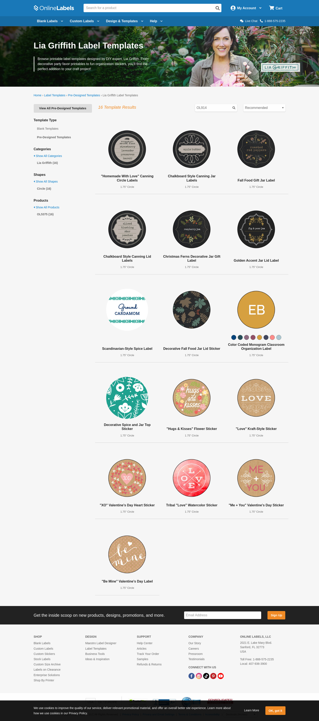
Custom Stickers (44, 654)
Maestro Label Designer (100, 643)
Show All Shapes (46, 181)
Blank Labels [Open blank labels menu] (50, 21)
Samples (142, 659)
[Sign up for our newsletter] (222, 615)
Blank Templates (47, 128)
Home (37, 95)
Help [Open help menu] (156, 21)
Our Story (195, 643)
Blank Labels (42, 643)
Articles (141, 648)
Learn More (251, 710)
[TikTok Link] (206, 675)
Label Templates (54, 95)
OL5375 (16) (45, 214)
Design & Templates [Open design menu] (124, 21)
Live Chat (248, 21)
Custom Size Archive (47, 664)
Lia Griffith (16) (47, 163)
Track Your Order (148, 654)
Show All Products (46, 207)
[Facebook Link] (192, 675)
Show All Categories (48, 156)
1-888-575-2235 (272, 21)
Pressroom (196, 654)
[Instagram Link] (199, 675)
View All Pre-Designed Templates (62, 108)
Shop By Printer (44, 680)
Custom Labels (43, 648)
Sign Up (276, 615)
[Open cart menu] (275, 8)
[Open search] (217, 8)
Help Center (144, 643)
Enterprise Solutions (47, 675)
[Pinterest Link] (213, 675)
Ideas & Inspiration (97, 659)
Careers (194, 648)
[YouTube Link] (221, 675)
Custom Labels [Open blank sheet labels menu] (84, 21)
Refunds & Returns (149, 664)
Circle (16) (44, 188)
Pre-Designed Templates (84, 95)
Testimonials (197, 659)
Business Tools (95, 654)
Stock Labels (42, 659)
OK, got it (275, 710)
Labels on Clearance (47, 669)
